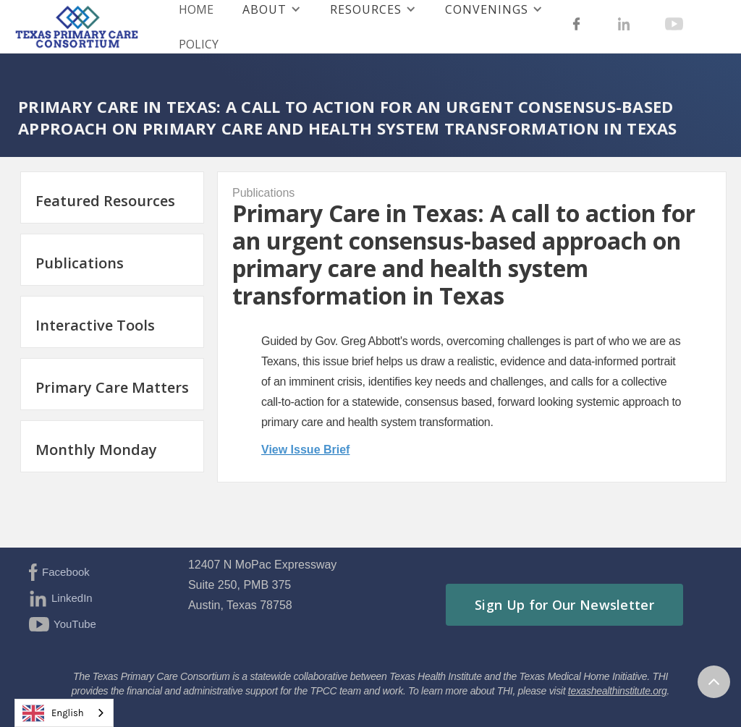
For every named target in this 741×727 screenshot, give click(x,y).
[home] (74, 27)
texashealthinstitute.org (617, 691)
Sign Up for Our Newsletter (564, 604)
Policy (199, 44)
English (53, 713)
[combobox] (64, 713)
